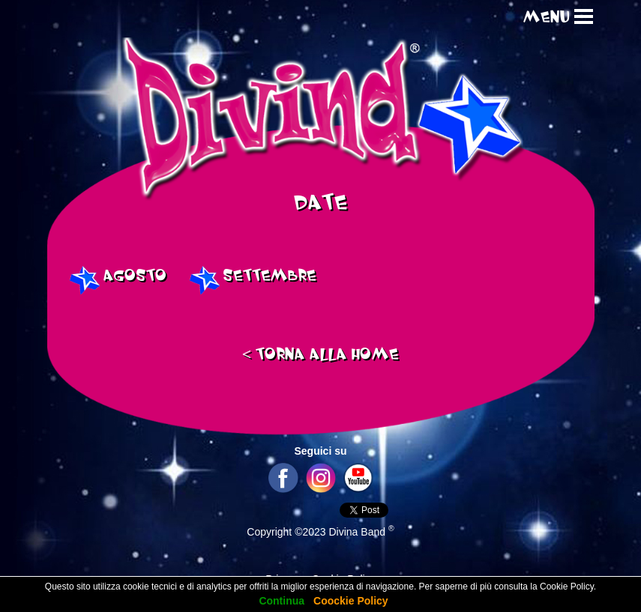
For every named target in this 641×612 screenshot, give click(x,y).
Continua (281, 601)
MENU (546, 17)
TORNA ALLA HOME (321, 355)
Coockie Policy (350, 601)
